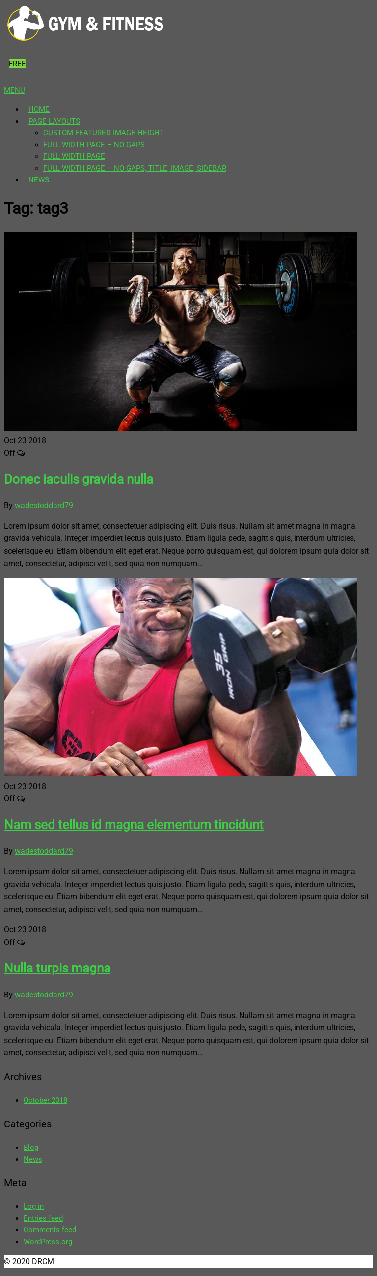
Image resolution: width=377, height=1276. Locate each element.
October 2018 (45, 1100)
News (38, 180)
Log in (34, 1206)
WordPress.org (48, 1241)
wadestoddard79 (44, 505)
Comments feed (50, 1229)
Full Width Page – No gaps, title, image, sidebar (134, 168)
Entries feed (43, 1218)
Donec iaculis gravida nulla (78, 479)
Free (17, 63)
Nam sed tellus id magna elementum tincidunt (134, 824)
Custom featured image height (103, 132)
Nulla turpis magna (57, 968)
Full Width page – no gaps (94, 144)
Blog (31, 1147)
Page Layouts (54, 121)
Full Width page (74, 156)
